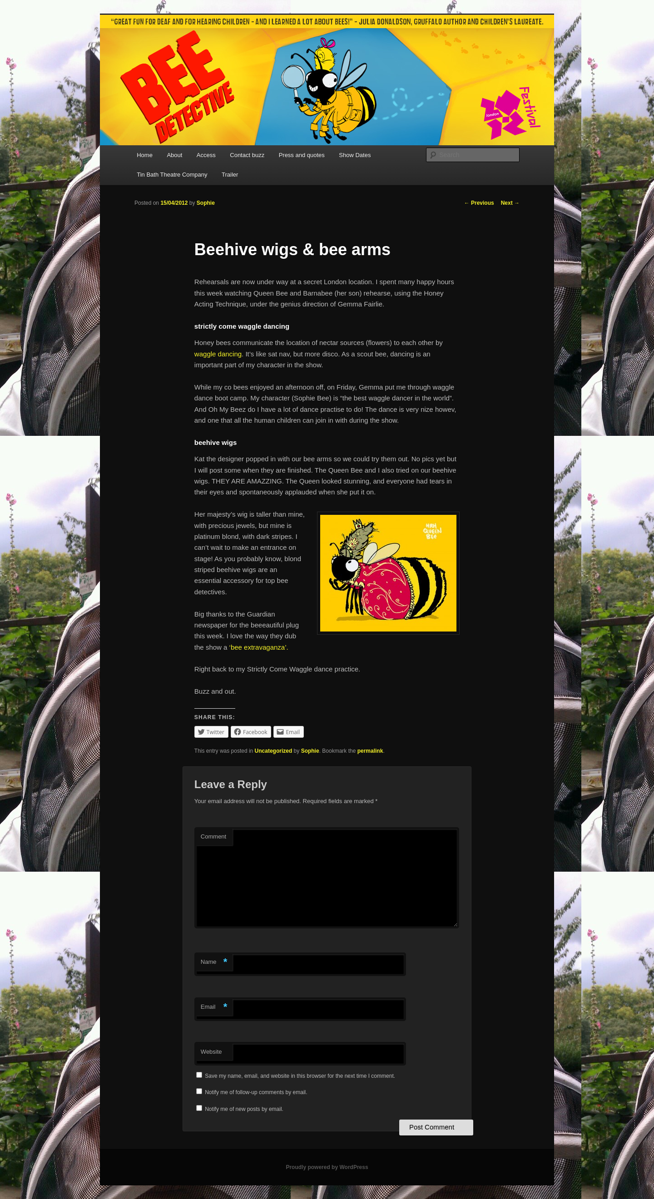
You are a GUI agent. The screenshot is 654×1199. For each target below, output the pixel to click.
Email (214, 1007)
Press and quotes (302, 155)
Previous (479, 203)
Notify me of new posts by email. (244, 1109)
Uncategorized (273, 751)
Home (145, 155)
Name (214, 962)
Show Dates (355, 155)
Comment (213, 836)
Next (510, 203)
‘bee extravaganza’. (258, 647)
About (174, 155)
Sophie (206, 203)
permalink (370, 751)
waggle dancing (218, 354)
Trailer (230, 174)
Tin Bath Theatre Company (172, 174)
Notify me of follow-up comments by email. (256, 1092)
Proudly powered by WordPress (327, 1167)
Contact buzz (247, 155)
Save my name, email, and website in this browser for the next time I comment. (300, 1076)
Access (206, 155)
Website (211, 1051)
